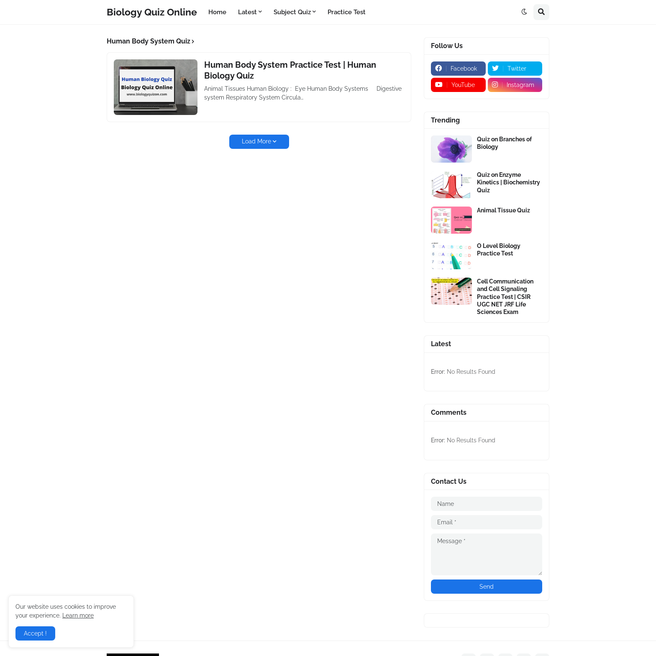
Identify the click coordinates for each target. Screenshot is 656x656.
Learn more (78, 615)
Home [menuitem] (217, 12)
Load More (256, 141)
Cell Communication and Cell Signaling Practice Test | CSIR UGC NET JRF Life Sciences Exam (505, 296)
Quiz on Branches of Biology (504, 143)
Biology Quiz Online (152, 12)
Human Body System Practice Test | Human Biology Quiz (290, 70)
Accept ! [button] (35, 633)
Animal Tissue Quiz (503, 210)
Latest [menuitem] (247, 12)
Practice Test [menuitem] (347, 12)
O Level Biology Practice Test (498, 249)
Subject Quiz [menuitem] (292, 12)
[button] (524, 12)
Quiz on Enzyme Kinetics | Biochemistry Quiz (508, 182)
